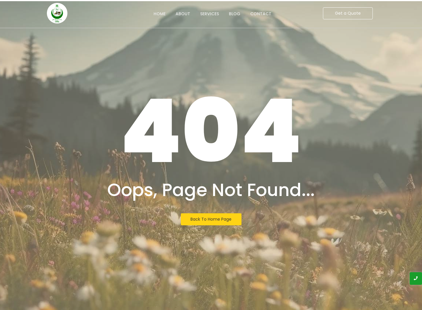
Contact (260, 14)
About (183, 14)
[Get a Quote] (348, 13)
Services (209, 14)
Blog (234, 14)
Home (160, 14)
